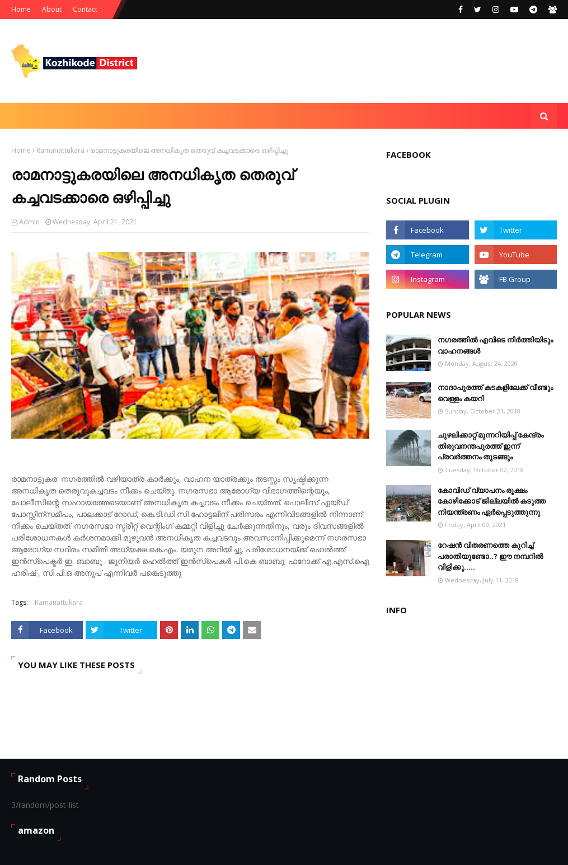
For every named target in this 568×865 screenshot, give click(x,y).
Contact (85, 9)
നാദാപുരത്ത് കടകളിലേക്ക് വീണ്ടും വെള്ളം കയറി (495, 392)
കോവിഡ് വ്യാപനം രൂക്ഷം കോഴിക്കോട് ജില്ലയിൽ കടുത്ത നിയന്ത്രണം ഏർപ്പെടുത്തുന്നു (492, 501)
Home (21, 9)
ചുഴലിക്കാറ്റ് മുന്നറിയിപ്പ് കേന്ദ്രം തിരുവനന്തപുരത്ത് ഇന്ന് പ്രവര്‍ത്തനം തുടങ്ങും (490, 446)
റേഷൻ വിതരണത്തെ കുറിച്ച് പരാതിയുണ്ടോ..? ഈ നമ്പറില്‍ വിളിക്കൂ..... (490, 556)
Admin (29, 222)
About (52, 9)
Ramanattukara (60, 150)
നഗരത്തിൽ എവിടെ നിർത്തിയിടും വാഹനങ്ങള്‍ (495, 345)
